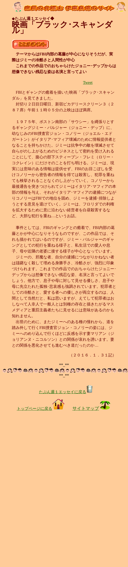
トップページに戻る (40, 408)
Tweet (88, 82)
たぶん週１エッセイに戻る (66, 392)
